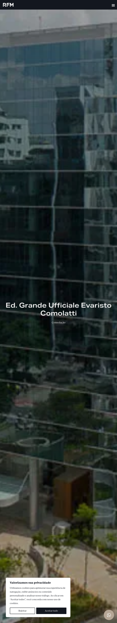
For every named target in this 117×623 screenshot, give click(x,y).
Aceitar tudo (51, 610)
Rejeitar (22, 610)
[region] (38, 597)
